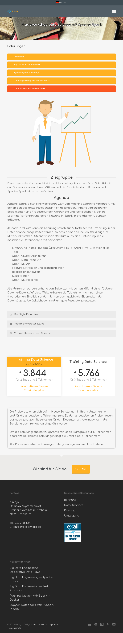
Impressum (54, 624)
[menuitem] (61, 2)
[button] (114, 11)
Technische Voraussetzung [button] (27, 324)
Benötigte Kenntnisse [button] (23, 314)
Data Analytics (73, 505)
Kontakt (81, 469)
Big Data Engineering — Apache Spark (31, 579)
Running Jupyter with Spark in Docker (30, 597)
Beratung (70, 499)
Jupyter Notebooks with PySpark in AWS (32, 607)
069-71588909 (23, 522)
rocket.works (40, 624)
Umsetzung (71, 515)
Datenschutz (15, 628)
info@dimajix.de (30, 526)
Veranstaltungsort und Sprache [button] (30, 333)
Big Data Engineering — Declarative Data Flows (26, 570)
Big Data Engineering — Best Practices (29, 588)
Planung (69, 510)
